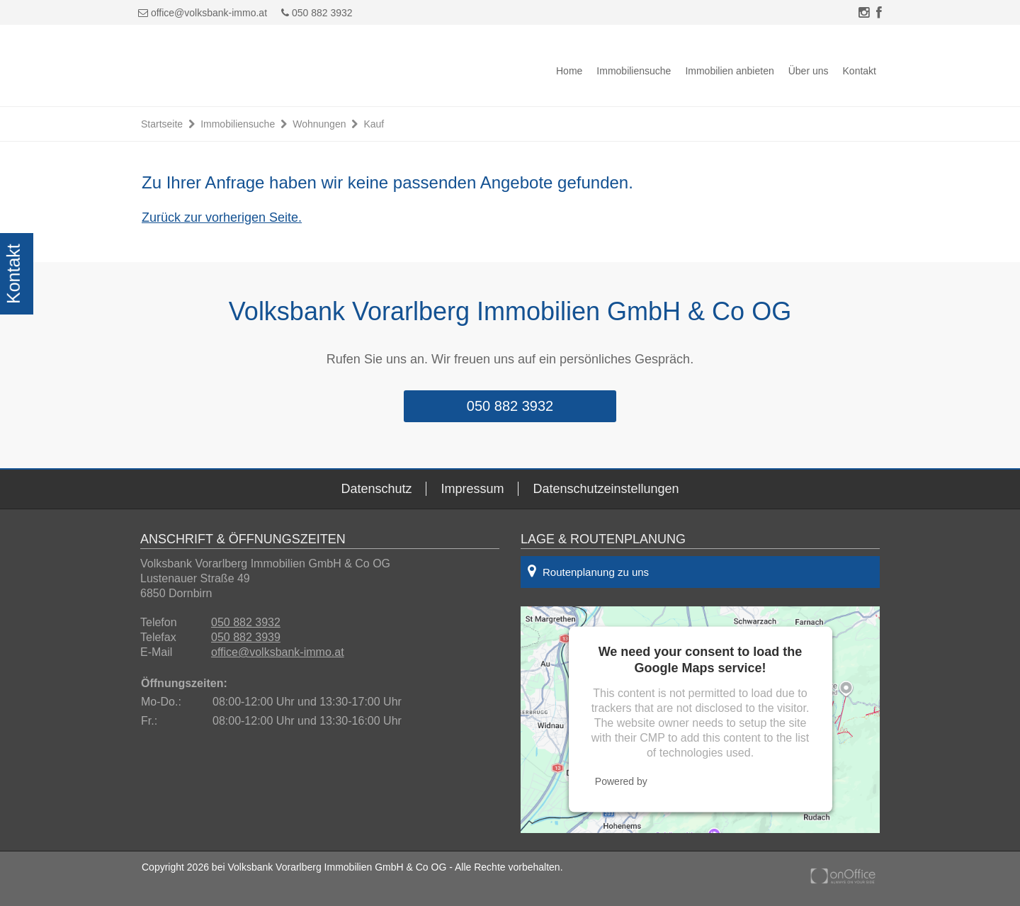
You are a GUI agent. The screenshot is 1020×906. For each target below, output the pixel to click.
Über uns (808, 71)
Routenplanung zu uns (588, 571)
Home (569, 71)
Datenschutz (376, 489)
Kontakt (859, 71)
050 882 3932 (317, 12)
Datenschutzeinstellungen (606, 489)
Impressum (472, 489)
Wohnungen (319, 124)
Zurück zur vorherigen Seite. (222, 217)
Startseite (162, 124)
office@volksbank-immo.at (209, 12)
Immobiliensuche (633, 71)
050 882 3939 (245, 637)
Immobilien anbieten (729, 71)
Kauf (373, 124)
